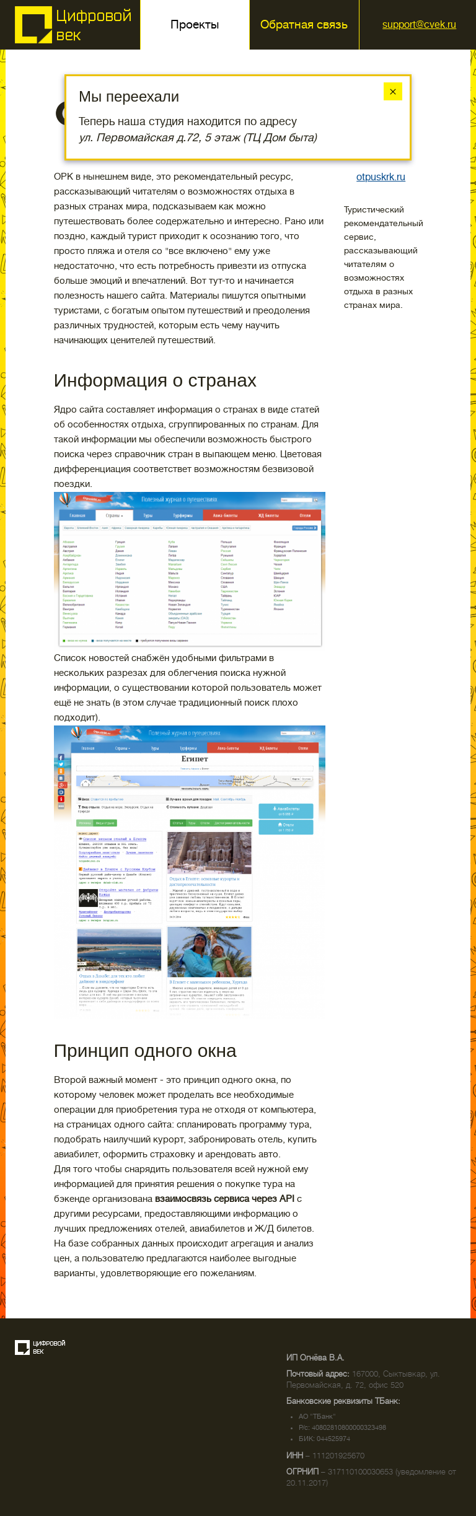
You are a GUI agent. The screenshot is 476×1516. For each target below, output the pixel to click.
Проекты (194, 25)
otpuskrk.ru (380, 177)
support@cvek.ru (419, 24)
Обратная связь (304, 25)
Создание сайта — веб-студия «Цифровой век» (40, 1347)
